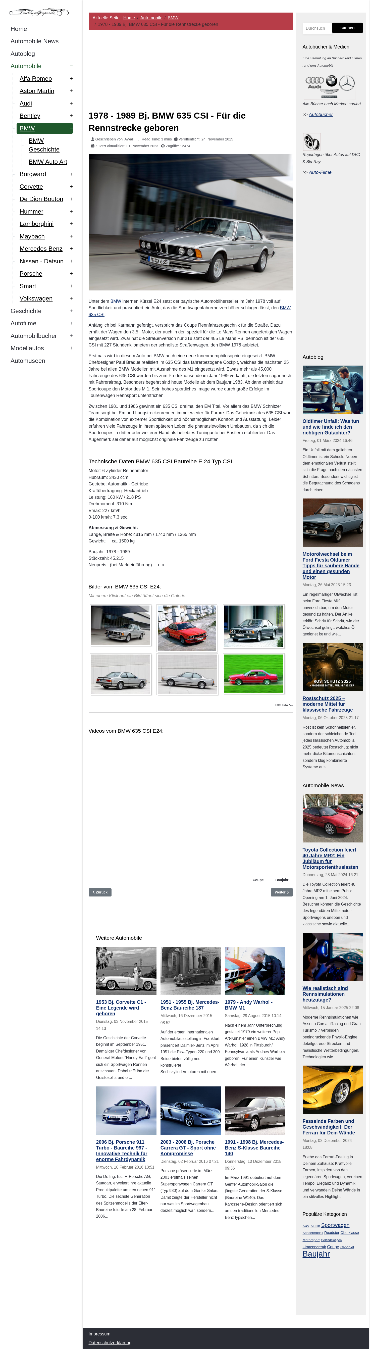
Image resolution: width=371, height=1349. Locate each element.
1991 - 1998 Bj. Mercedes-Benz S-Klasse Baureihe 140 (254, 1147)
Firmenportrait (314, 1247)
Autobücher (321, 114)
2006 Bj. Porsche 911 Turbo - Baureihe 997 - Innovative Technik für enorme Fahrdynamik (121, 1150)
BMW (116, 301)
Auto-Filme (320, 172)
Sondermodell (313, 1233)
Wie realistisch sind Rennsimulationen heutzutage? (325, 994)
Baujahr (282, 880)
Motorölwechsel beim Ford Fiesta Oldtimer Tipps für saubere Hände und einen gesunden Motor (331, 565)
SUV (306, 1226)
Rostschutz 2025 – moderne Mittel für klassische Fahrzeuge (328, 704)
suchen (348, 28)
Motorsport (311, 1240)
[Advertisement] (191, 69)
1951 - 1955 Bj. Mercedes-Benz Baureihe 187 (190, 1005)
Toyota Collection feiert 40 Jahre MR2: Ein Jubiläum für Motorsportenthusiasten (330, 858)
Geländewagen (331, 1240)
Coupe (258, 880)
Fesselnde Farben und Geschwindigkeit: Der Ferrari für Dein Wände (329, 1126)
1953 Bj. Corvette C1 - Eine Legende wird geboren (121, 1007)
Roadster (331, 1233)
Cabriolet (347, 1247)
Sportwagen (335, 1225)
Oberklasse (350, 1233)
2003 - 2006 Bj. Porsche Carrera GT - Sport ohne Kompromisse (188, 1147)
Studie (315, 1226)
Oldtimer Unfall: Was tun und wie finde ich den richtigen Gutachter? (331, 426)
